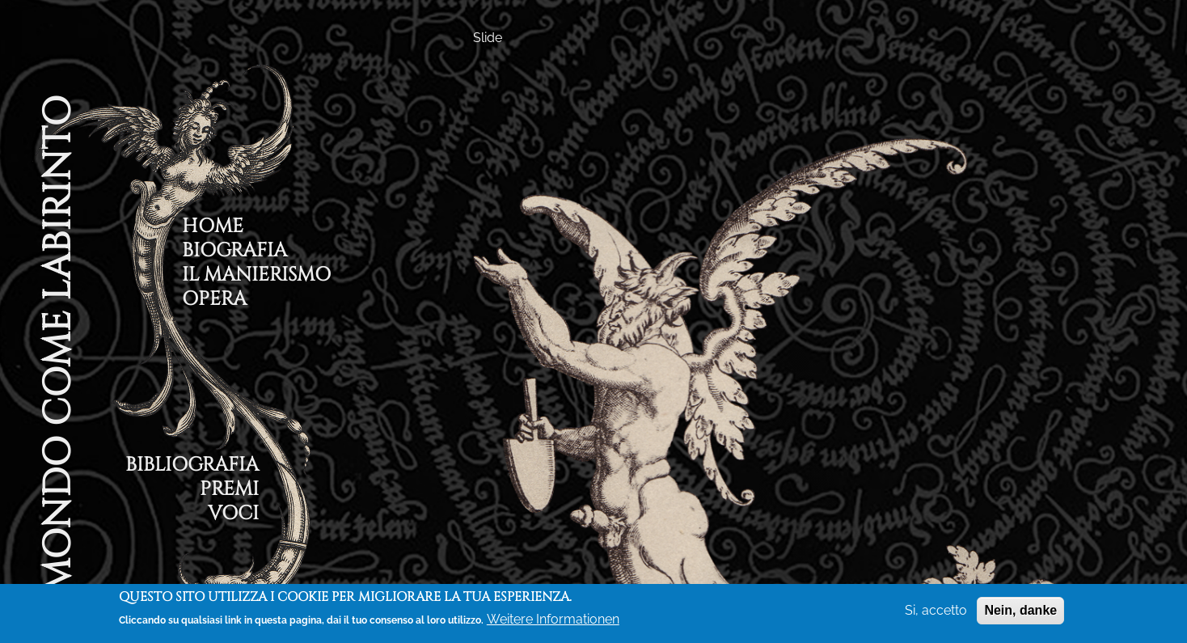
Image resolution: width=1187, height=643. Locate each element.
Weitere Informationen (553, 619)
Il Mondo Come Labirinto (57, 366)
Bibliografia (192, 467)
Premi (229, 491)
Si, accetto (936, 610)
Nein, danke (1020, 610)
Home (212, 228)
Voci (233, 516)
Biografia (234, 253)
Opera (214, 301)
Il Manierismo (256, 277)
